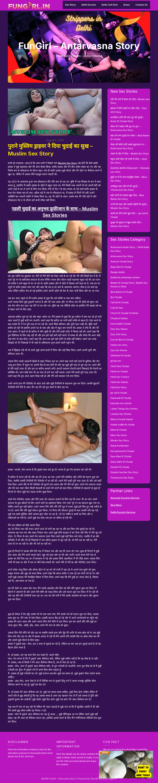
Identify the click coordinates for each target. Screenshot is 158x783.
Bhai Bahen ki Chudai (121, 291)
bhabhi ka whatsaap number (125, 277)
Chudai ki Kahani (119, 318)
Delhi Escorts (88, 4)
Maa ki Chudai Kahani (121, 419)
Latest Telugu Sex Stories (124, 408)
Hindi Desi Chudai (119, 366)
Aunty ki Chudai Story (121, 261)
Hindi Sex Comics (119, 376)
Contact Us (141, 4)
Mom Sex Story (118, 435)
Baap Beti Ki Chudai (120, 266)
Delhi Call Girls (110, 4)
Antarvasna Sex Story (121, 256)
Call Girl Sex (116, 307)
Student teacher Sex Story (124, 472)
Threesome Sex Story (122, 477)
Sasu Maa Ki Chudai (120, 456)
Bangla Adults (117, 272)
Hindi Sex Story (118, 387)
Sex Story (70, 4)
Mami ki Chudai (118, 429)
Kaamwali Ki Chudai (120, 398)
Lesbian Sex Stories (120, 413)
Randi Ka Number (119, 445)
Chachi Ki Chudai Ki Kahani (124, 313)
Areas (126, 4)
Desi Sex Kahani (118, 328)
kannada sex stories (121, 403)
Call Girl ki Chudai (119, 302)
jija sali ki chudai (118, 392)
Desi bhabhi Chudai (120, 323)
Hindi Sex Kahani (119, 382)
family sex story (118, 344)
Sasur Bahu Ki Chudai (121, 461)
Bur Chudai (116, 297)
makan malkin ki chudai (122, 424)
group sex (115, 360)
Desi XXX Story (118, 334)
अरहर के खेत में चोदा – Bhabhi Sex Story (129, 153)
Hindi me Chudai (119, 371)
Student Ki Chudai (119, 467)
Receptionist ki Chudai (122, 451)
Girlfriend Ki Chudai (120, 355)
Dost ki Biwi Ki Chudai (121, 339)
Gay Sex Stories (118, 350)
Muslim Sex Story (68, 163)
